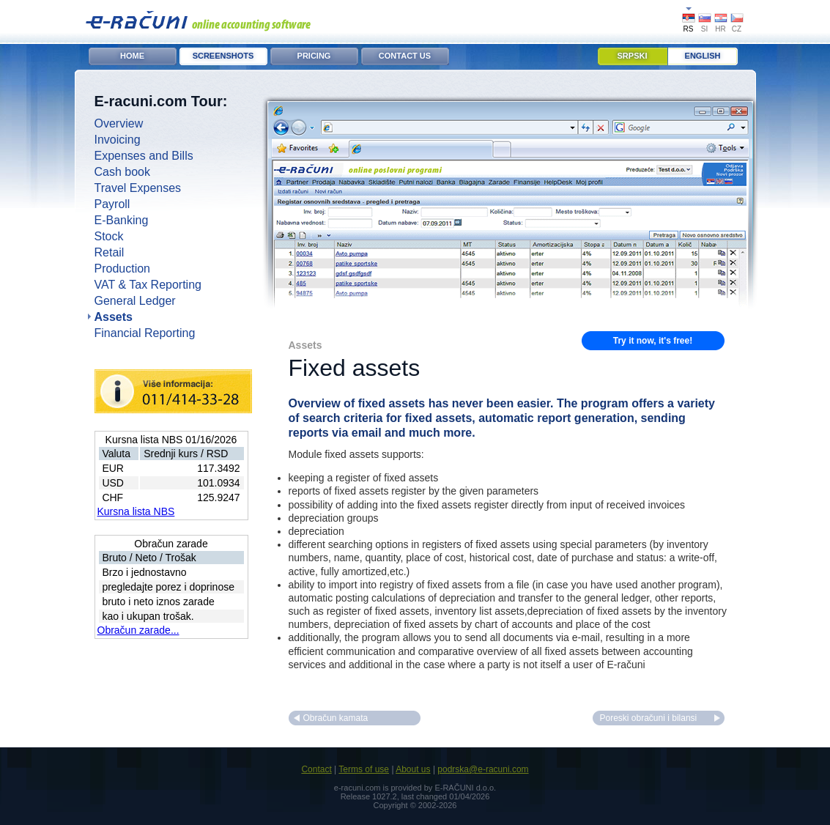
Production (123, 268)
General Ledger (135, 301)
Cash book (123, 172)
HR (720, 29)
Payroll (112, 204)
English (703, 55)
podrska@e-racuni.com (482, 769)
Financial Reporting (145, 333)
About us (413, 769)
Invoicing (118, 139)
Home (132, 55)
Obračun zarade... (138, 630)
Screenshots (223, 55)
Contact (316, 769)
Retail (110, 252)
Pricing (314, 55)
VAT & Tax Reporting (148, 284)
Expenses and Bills (144, 155)
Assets (114, 317)
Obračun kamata (335, 718)
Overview (119, 123)
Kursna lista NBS (136, 511)
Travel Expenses (138, 188)
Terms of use (363, 769)
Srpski (633, 55)
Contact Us (405, 55)
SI (704, 29)
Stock (109, 236)
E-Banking (122, 220)
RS (688, 29)
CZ (736, 29)
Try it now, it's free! (652, 341)
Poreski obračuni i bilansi (648, 718)
